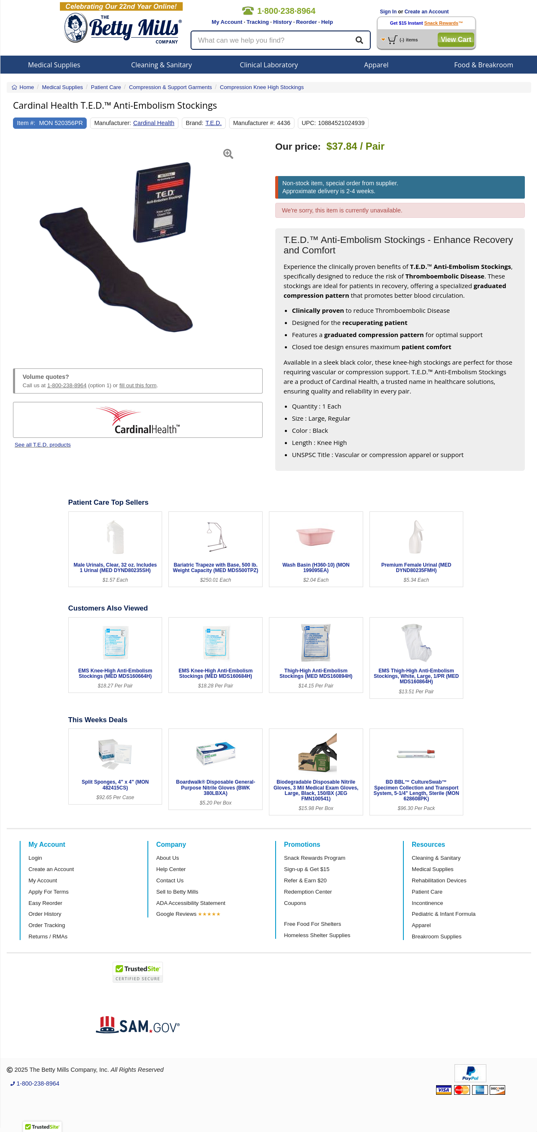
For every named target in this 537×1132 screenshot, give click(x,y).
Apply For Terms (48, 892)
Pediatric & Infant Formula (443, 914)
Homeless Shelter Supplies (317, 935)
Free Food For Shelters (312, 924)
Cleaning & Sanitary (161, 64)
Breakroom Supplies (437, 936)
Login (35, 858)
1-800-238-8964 (67, 385)
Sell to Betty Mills (177, 892)
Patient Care (427, 892)
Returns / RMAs (47, 936)
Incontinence (427, 903)
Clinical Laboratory (269, 64)
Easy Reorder (45, 903)
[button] (22, 245)
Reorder (306, 22)
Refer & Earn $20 (305, 880)
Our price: (298, 146)
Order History (44, 914)
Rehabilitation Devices (439, 880)
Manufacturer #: (254, 123)
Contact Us (169, 880)
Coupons (295, 903)
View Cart (456, 39)
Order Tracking (46, 925)
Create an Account (427, 12)
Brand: (194, 123)
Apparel (376, 64)
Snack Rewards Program (315, 858)
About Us (167, 858)
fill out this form (138, 385)
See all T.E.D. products (43, 445)
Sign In (388, 12)
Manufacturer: (112, 123)
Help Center (171, 869)
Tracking (258, 22)
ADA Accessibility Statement (190, 903)
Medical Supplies (54, 64)
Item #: (26, 123)
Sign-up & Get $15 (307, 869)
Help (327, 22)
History (282, 22)
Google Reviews (176, 914)
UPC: (309, 123)
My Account (227, 22)
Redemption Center (308, 892)
